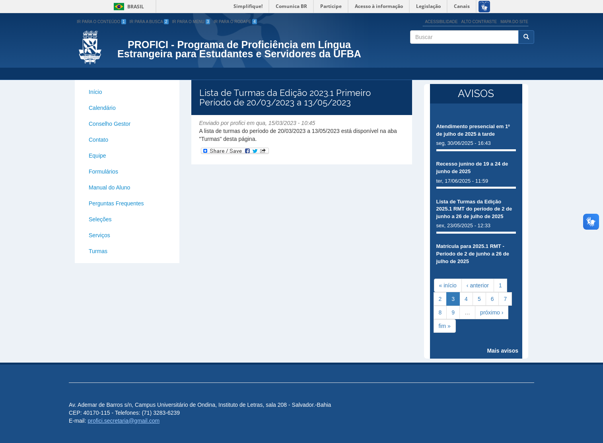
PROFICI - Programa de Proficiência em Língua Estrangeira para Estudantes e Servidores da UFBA (239, 49)
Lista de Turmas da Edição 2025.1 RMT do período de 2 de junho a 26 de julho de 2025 (474, 209)
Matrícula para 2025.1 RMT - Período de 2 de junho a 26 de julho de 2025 (473, 253)
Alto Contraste (479, 22)
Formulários (103, 171)
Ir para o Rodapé (235, 22)
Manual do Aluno (109, 187)
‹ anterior (478, 285)
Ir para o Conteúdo (101, 22)
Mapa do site (514, 22)
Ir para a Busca (149, 22)
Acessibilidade (441, 22)
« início (448, 285)
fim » (445, 326)
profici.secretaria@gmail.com (124, 421)
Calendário (102, 108)
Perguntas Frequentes (116, 203)
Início (95, 92)
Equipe (97, 155)
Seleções (100, 219)
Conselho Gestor (109, 124)
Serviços (99, 235)
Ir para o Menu (191, 22)
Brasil (127, 6)
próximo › (491, 312)
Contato (98, 140)
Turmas (98, 251)
